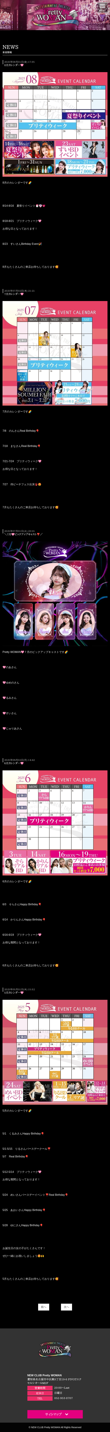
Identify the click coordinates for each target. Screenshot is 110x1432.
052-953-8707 (63, 1398)
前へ (43, 1306)
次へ (66, 1306)
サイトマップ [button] (56, 1414)
